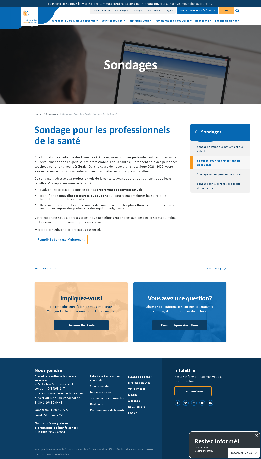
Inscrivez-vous (193, 391)
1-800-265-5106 (62, 409)
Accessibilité (99, 449)
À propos (138, 10)
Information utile (101, 10)
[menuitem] (74, 21)
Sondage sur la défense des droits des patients (218, 186)
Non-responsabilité (79, 449)
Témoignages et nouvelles (172, 20)
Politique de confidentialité (50, 449)
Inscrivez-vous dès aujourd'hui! (192, 3)
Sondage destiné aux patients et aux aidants (220, 149)
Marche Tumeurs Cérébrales (197, 10)
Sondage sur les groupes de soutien (219, 174)
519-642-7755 (54, 415)
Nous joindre (154, 10)
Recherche (202, 20)
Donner (226, 10)
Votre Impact (122, 10)
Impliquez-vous (139, 20)
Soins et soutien (112, 20)
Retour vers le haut (46, 268)
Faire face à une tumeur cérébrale (73, 20)
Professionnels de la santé (107, 410)
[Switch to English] (169, 10)
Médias (133, 395)
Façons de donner (227, 20)
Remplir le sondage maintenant (61, 239)
